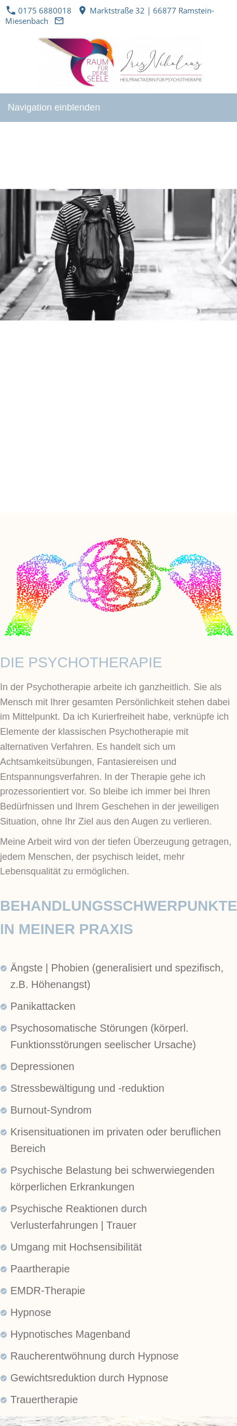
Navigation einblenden (54, 107)
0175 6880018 (39, 10)
